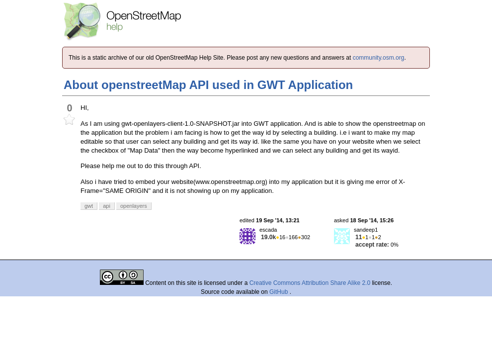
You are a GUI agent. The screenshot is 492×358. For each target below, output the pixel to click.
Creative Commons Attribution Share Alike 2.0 (309, 282)
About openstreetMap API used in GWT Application (208, 84)
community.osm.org (379, 57)
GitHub (279, 291)
